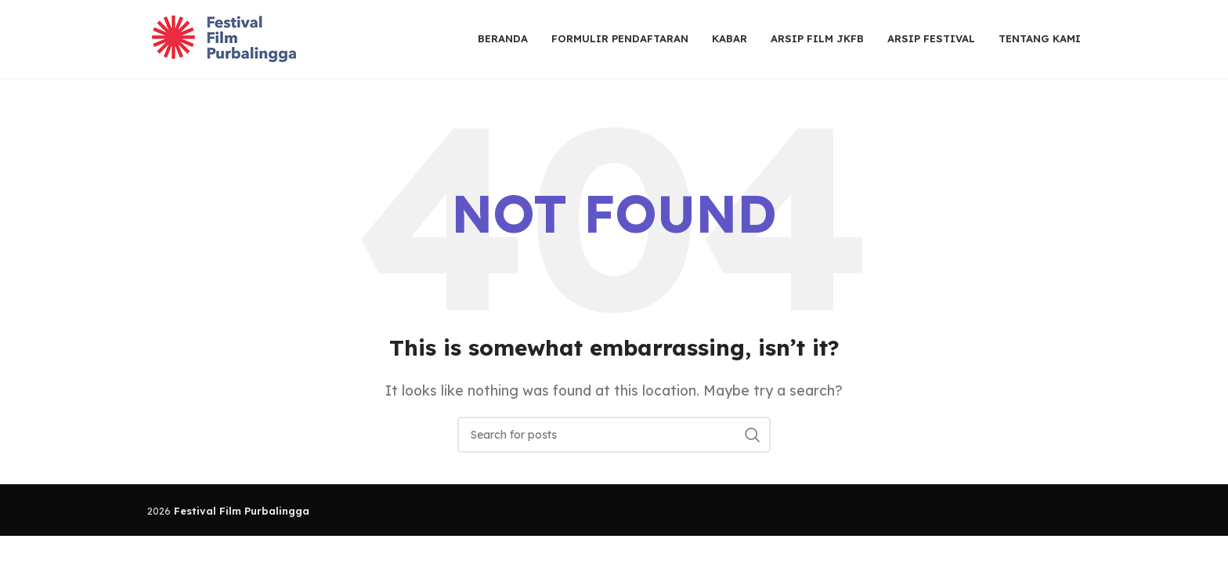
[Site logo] (225, 37)
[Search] (614, 435)
